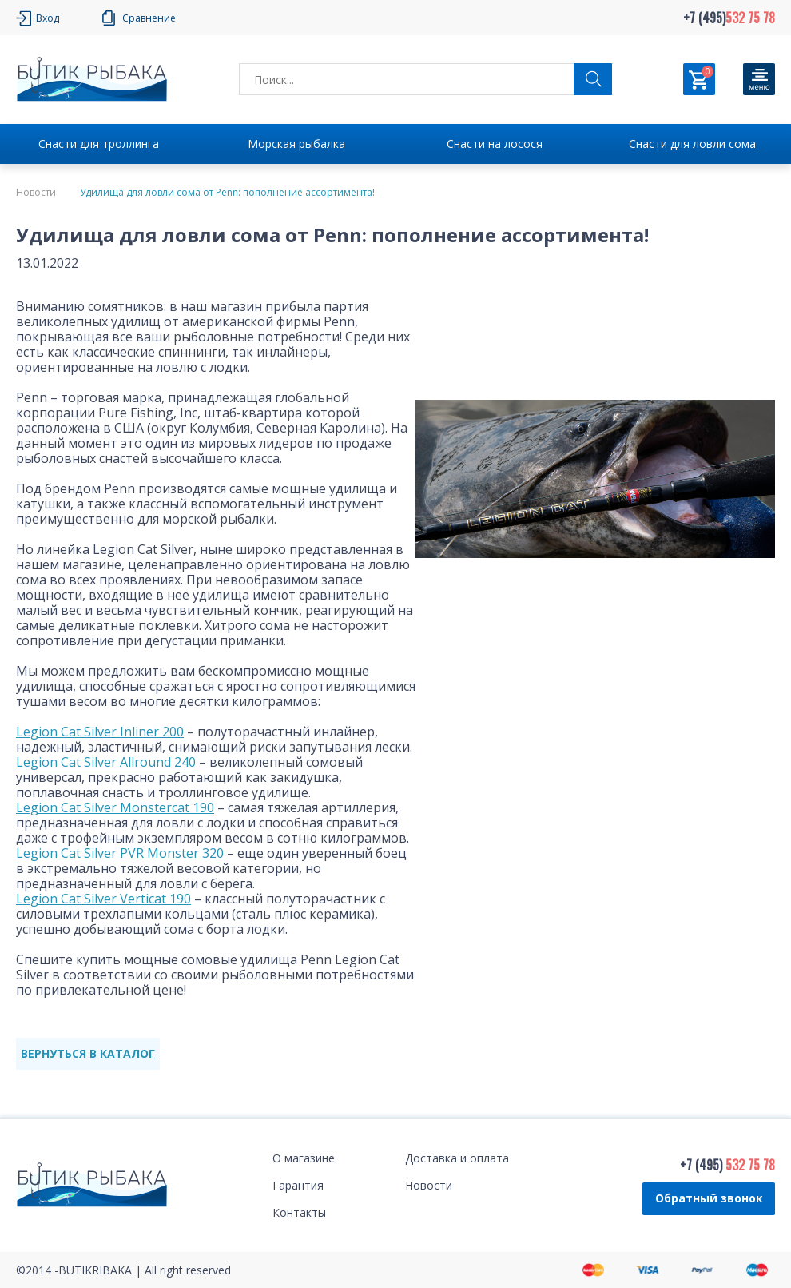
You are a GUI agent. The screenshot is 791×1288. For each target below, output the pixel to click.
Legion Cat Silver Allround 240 (106, 762)
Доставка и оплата (457, 1158)
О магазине (303, 1158)
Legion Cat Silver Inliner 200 (100, 731)
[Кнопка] (759, 79)
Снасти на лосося (495, 143)
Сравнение (149, 18)
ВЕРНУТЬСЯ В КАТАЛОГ (88, 1053)
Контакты (299, 1212)
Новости (36, 192)
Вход (47, 18)
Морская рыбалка (296, 143)
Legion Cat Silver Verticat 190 (103, 898)
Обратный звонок (709, 1198)
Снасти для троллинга (98, 143)
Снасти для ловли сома (692, 143)
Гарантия (298, 1185)
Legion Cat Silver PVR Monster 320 (120, 853)
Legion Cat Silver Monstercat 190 (115, 807)
